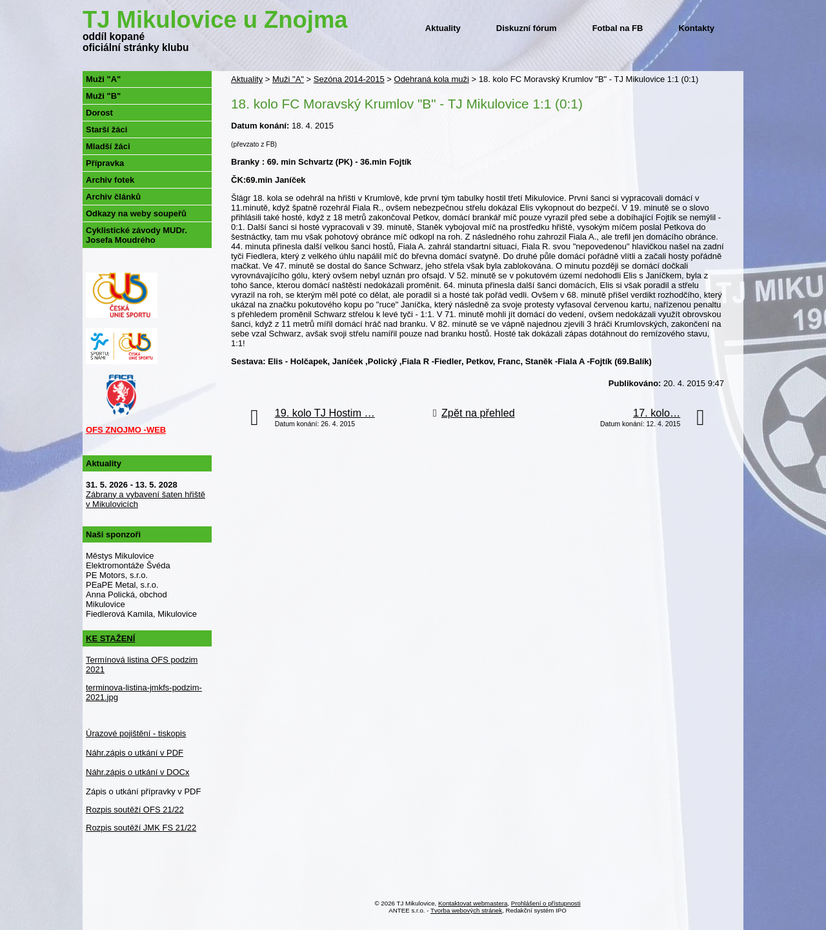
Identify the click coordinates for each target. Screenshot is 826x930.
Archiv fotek (110, 180)
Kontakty (696, 28)
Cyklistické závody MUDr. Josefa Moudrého (136, 235)
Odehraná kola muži (431, 79)
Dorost (99, 113)
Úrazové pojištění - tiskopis (136, 733)
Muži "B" (103, 96)
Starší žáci (106, 129)
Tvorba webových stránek (466, 910)
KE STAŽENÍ (110, 638)
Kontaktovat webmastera (472, 903)
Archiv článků (113, 197)
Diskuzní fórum (526, 28)
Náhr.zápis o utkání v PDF (134, 753)
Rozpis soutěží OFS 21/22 (135, 809)
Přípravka (105, 163)
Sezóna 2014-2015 (349, 79)
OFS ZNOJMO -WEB (126, 430)
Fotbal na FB (617, 28)
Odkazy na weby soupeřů (136, 213)
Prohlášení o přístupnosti (546, 903)
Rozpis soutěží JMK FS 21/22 (141, 827)
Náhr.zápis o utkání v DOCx (137, 772)
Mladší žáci (108, 146)
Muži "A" (288, 79)
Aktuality (443, 28)
